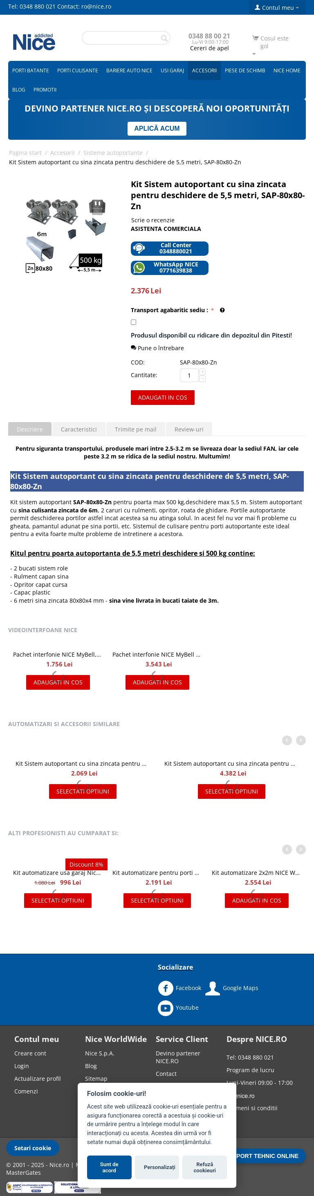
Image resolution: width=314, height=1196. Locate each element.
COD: (138, 362)
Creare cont (30, 1053)
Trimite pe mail (136, 429)
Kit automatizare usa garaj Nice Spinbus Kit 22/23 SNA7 (58, 872)
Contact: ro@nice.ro (84, 6)
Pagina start (25, 152)
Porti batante (30, 70)
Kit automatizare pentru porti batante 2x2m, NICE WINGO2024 (157, 872)
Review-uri (189, 429)
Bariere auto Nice (129, 70)
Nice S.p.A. (99, 1053)
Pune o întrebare (157, 348)
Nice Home (287, 70)
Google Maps (231, 988)
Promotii (45, 89)
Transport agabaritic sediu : (170, 310)
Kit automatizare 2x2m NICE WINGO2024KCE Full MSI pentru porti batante (256, 872)
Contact (166, 1074)
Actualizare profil (37, 1078)
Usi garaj (172, 70)
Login (21, 1066)
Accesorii (204, 70)
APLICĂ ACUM (156, 128)
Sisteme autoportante (113, 152)
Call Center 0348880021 (162, 248)
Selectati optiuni (82, 791)
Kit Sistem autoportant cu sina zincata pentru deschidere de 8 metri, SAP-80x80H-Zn (231, 763)
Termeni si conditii (252, 1108)
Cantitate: (144, 375)
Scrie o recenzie (153, 220)
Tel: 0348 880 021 (32, 6)
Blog (18, 89)
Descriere (30, 429)
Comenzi (26, 1091)
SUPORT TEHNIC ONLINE (263, 1156)
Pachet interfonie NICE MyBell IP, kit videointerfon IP (157, 654)
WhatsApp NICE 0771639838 (165, 267)
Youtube (178, 1008)
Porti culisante (77, 70)
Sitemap (96, 1078)
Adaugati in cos (162, 397)
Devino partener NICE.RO (178, 1057)
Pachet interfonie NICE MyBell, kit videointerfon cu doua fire (58, 654)
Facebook (179, 988)
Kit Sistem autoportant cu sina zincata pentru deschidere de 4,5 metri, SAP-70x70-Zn (83, 763)
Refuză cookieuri (205, 1167)
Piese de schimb (245, 70)
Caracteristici (79, 429)
